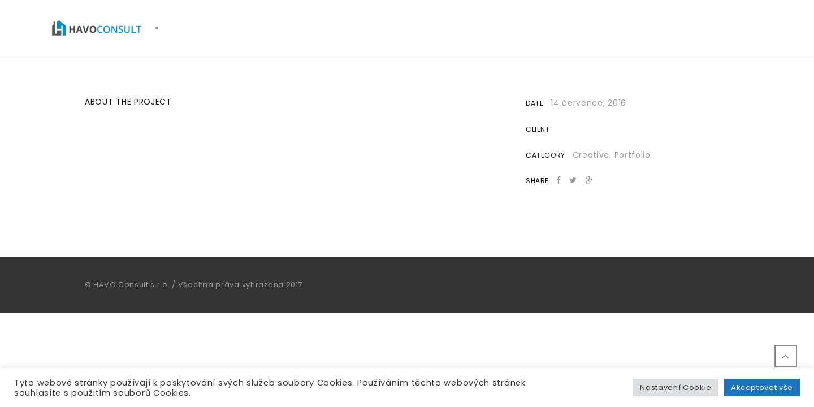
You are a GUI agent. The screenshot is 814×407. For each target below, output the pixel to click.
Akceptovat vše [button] (762, 387)
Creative (591, 155)
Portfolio (632, 155)
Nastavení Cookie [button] (675, 387)
